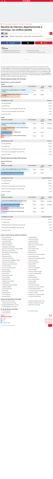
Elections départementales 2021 (11, 24)
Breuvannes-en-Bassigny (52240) (10, 252)
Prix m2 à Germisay (33, 311)
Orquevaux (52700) (32, 260)
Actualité (3, 319)
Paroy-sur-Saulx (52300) (34, 267)
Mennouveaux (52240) (33, 248)
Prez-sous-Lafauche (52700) (35, 271)
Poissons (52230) (32, 269)
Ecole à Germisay (6, 312)
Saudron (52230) (32, 281)
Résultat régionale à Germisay (9, 303)
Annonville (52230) (6, 241)
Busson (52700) (5, 254)
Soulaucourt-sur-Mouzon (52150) (36, 286)
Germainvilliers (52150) (7, 275)
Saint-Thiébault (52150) (33, 279)
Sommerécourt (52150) (33, 285)
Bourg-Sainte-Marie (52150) (8, 246)
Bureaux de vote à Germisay (33, 50)
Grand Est (22, 24)
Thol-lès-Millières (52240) (34, 288)
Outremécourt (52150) (33, 262)
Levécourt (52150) (6, 296)
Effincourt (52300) (6, 271)
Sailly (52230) (31, 275)
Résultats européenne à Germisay (36, 301)
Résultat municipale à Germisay (35, 303)
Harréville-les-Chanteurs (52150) (9, 285)
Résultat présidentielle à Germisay (10, 304)
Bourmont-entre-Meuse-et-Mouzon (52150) (12, 248)
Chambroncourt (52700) (8, 258)
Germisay (29, 52)
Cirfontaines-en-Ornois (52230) (9, 264)
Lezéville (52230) (32, 237)
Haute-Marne (29, 24)
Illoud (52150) (5, 290)
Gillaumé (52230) (6, 279)
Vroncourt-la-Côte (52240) (34, 296)
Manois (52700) (32, 246)
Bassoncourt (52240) (7, 245)
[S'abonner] (26, 325)
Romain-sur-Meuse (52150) (34, 273)
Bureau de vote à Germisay (8, 301)
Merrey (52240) (32, 250)
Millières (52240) (32, 252)
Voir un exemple (48, 319)
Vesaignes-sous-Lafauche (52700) (36, 294)
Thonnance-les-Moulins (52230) (36, 290)
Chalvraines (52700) (6, 256)
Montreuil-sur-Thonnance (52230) (36, 254)
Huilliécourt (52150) (6, 286)
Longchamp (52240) (33, 241)
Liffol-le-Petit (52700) (33, 239)
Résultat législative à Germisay (9, 306)
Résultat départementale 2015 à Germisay (11, 52)
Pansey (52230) (32, 266)
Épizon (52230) (27, 36)
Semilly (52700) (32, 283)
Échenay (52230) (6, 269)
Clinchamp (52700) (6, 266)
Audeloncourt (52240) (7, 243)
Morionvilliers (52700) (37, 36)
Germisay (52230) (6, 311)
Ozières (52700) (32, 264)
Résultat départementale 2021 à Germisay (11, 50)
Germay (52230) (19, 36)
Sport (2, 321)
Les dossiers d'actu (5, 322)
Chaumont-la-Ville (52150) (8, 262)
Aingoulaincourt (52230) (7, 239)
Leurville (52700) (6, 294)
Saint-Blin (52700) (32, 277)
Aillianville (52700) (6, 237)
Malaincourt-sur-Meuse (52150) (35, 245)
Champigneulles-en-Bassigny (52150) (11, 260)
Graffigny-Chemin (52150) (8, 281)
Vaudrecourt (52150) (33, 292)
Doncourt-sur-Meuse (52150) (8, 267)
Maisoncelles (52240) (33, 243)
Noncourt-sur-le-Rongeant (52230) (36, 258)
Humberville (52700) (7, 288)
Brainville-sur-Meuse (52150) (8, 250)
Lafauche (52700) (6, 292)
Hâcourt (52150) (5, 283)
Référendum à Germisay (34, 304)
